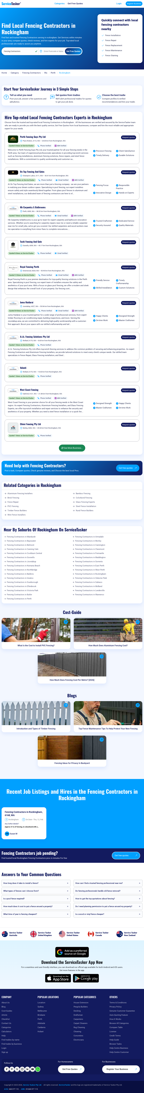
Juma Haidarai (26, 302)
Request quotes (128, 137)
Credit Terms (115, 1036)
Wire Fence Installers (16, 515)
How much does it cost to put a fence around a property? (27, 906)
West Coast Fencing (29, 389)
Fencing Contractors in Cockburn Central (24, 553)
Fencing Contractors (31, 73)
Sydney (41, 1007)
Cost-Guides (7, 1011)
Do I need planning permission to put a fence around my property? (103, 906)
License (113, 1031)
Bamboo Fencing (83, 493)
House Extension (81, 1002)
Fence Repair (13, 502)
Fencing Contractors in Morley (88, 541)
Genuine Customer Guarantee (122, 1011)
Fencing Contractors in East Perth (89, 566)
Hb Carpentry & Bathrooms (33, 207)
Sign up (5, 1052)
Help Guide (114, 1040)
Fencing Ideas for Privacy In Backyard (72, 763)
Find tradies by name (10, 1040)
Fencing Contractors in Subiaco (88, 582)
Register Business (134, 4)
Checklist (6, 1019)
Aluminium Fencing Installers (20, 493)
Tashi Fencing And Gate (31, 241)
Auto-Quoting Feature (119, 1015)
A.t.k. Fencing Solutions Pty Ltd (35, 336)
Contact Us (6, 1023)
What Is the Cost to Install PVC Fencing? (36, 645)
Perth (53, 73)
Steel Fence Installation (86, 506)
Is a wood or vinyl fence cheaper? (89, 914)
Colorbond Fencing (84, 498)
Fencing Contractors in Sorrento (89, 561)
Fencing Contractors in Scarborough (22, 582)
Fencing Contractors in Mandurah (21, 537)
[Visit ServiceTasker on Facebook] (6, 1069)
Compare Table (116, 1027)
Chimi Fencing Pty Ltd (30, 424)
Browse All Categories (119, 1023)
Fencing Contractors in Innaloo (20, 578)
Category (15, 73)
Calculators (6, 1031)
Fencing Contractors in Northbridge (22, 570)
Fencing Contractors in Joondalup (21, 561)
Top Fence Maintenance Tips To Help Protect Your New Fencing (108, 728)
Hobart (41, 1031)
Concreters (78, 1036)
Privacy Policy (116, 1007)
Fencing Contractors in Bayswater (21, 541)
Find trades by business (12, 1044)
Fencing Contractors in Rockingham (90, 574)
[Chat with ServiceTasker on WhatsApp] (37, 1069)
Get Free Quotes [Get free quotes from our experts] (72, 1069)
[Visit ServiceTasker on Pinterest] (11, 1069)
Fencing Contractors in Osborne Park (91, 578)
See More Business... (72, 448)
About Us (6, 1002)
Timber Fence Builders (17, 510)
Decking (77, 1011)
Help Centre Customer (119, 1052)
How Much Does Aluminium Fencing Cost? (108, 645)
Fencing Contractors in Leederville (90, 590)
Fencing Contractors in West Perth (90, 570)
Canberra (41, 1027)
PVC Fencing (12, 506)
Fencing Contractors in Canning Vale (22, 549)
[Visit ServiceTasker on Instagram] (22, 1069)
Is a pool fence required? (14, 899)
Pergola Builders (81, 1007)
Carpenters (78, 1019)
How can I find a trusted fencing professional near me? (99, 883)
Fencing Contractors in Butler (19, 594)
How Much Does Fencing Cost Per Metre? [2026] (72, 680)
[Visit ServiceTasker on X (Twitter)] (17, 1069)
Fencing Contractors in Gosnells (21, 557)
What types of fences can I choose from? (21, 891)
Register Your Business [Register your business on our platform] (122, 1069)
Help (4, 1036)
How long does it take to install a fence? (20, 883)
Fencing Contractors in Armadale (89, 537)
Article (4, 1015)
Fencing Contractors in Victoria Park (22, 590)
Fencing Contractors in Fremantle (89, 553)
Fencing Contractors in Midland (88, 586)
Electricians (79, 1040)
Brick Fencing (13, 498)
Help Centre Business (119, 1048)
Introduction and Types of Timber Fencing (36, 728)
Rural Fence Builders (84, 510)
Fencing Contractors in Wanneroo (89, 594)
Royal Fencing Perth (29, 266)
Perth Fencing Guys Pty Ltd (33, 136)
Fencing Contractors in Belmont (20, 545)
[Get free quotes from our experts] (75, 3)
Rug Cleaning (79, 1027)
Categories (6, 1027)
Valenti (23, 367)
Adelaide (41, 1023)
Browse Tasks (116, 1044)
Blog (3, 1007)
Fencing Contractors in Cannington (90, 545)
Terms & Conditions (118, 1002)
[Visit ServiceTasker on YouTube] (32, 1069)
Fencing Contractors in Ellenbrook (21, 586)
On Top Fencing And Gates (32, 171)
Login (119, 3)
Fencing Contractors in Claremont (89, 549)
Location (41, 1002)
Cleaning (77, 1031)
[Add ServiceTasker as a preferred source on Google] (72, 952)
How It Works (115, 1019)
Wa (45, 73)
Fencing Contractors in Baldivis (20, 574)
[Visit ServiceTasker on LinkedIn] (27, 1069)
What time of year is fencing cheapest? (20, 914)
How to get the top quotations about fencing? (95, 899)
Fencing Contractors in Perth (19, 599)
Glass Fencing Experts (85, 502)
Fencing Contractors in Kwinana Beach (23, 566)
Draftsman (78, 1015)
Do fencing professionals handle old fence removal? (97, 891)
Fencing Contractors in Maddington (90, 557)
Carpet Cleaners (80, 1023)
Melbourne (42, 1011)
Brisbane (41, 1015)
